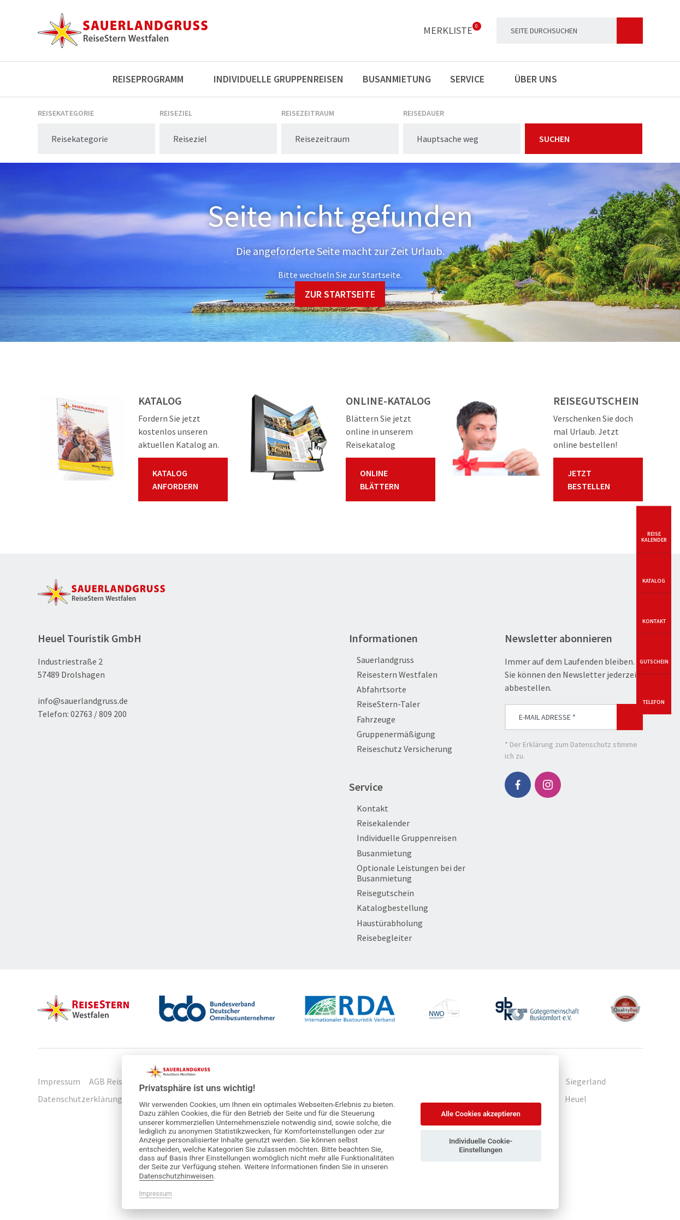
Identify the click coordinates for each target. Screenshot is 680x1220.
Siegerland (586, 1081)
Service (472, 79)
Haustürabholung (386, 923)
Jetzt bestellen (600, 479)
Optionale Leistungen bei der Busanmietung (407, 873)
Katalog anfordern (185, 479)
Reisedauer (423, 113)
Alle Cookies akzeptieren (480, 1114)
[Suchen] (630, 30)
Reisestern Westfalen (393, 675)
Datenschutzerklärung (80, 1098)
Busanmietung (397, 79)
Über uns (541, 79)
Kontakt (368, 808)
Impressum (59, 1081)
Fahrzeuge (372, 719)
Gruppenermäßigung (392, 734)
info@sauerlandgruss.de (83, 700)
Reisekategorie (66, 113)
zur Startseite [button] (340, 294)
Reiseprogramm (153, 79)
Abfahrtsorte (377, 689)
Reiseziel (175, 113)
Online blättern (392, 479)
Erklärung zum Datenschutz (567, 744)
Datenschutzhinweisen (176, 1175)
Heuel (576, 1098)
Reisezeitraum (307, 113)
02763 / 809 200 (98, 713)
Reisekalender (379, 823)
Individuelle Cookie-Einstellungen (480, 1145)
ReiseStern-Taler (384, 704)
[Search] (569, 30)
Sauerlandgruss (381, 660)
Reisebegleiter (380, 938)
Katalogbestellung (388, 908)
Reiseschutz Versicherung (400, 749)
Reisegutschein (381, 893)
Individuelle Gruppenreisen (279, 79)
